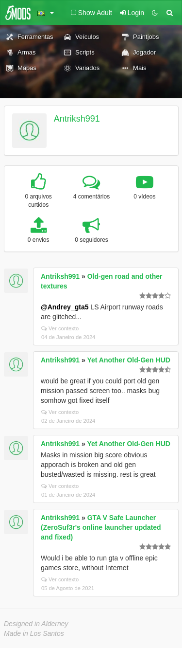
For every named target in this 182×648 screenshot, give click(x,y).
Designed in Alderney (36, 624)
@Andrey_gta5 (64, 307)
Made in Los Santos (34, 633)
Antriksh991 (77, 119)
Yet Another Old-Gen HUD (128, 360)
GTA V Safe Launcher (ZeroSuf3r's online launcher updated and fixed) (101, 527)
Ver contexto (60, 328)
